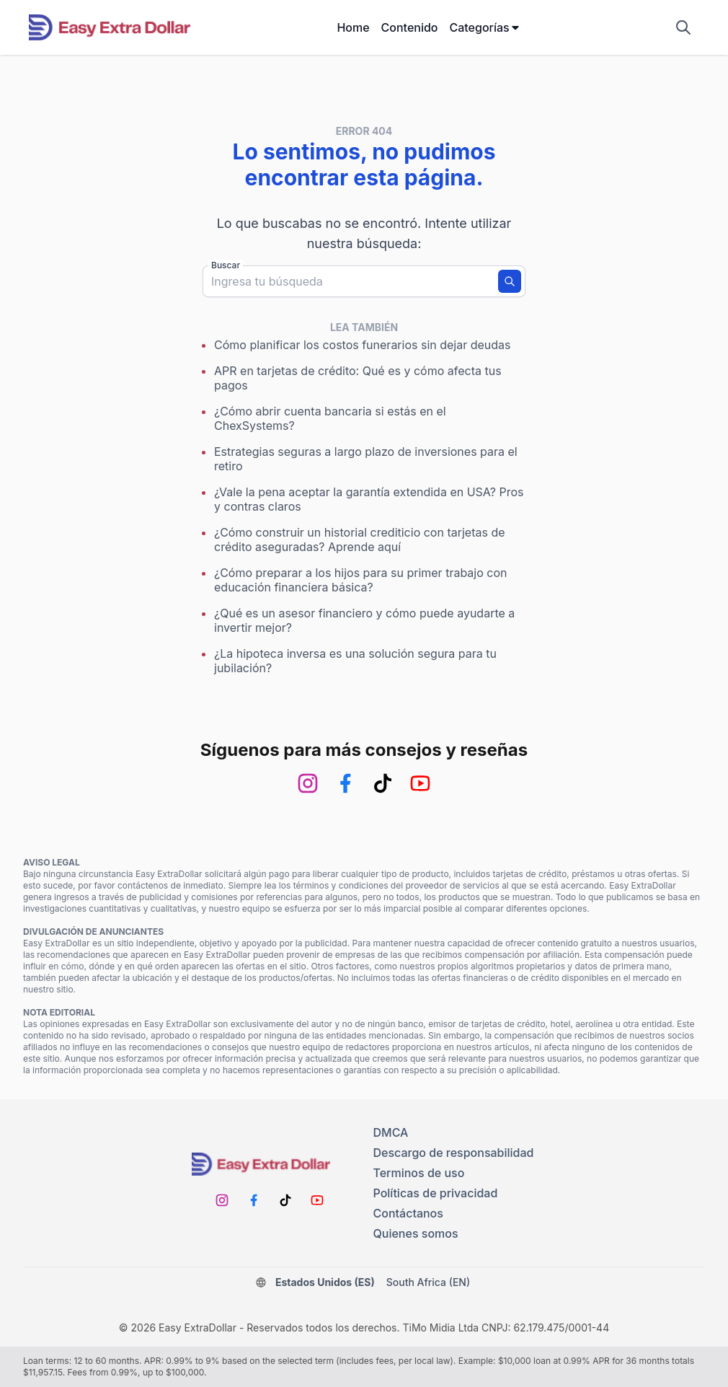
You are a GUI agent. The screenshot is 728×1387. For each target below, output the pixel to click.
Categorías (484, 27)
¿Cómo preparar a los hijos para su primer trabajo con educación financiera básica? (360, 579)
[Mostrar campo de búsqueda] (683, 27)
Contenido (409, 27)
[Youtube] (420, 783)
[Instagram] (308, 783)
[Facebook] (345, 783)
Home (353, 27)
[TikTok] (383, 783)
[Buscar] (509, 281)
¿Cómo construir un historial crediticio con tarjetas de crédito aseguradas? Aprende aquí (359, 539)
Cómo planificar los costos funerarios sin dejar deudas (362, 345)
